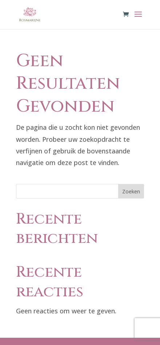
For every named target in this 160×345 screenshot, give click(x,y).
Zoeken (131, 191)
